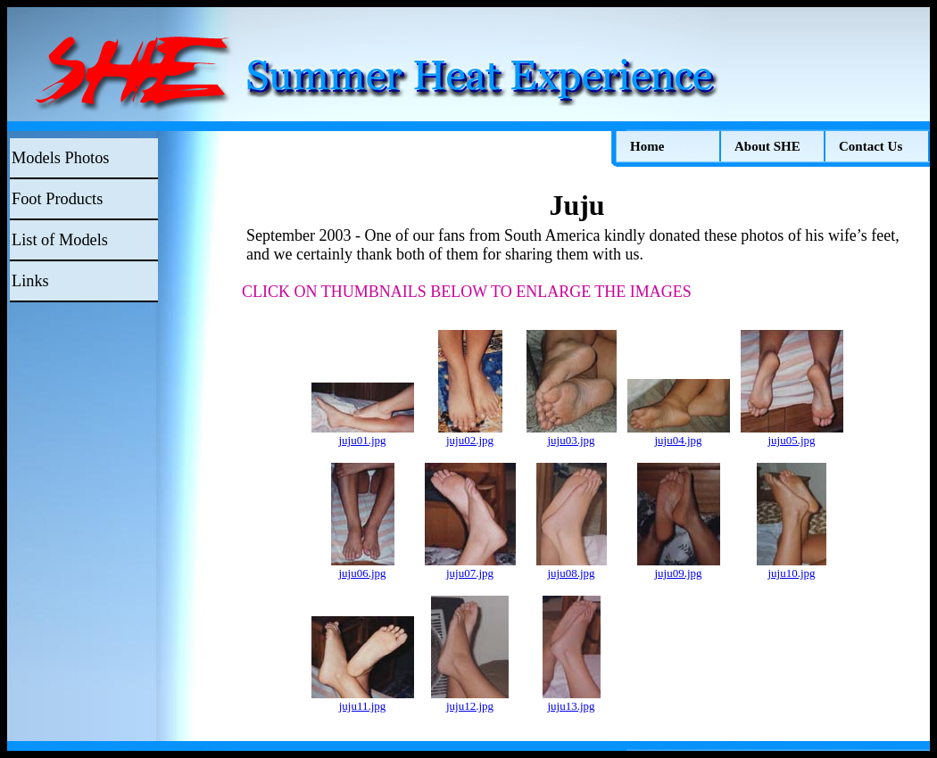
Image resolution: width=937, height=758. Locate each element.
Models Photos (60, 158)
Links (30, 281)
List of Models (60, 240)
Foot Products (57, 199)
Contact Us (870, 146)
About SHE (767, 146)
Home (647, 146)
